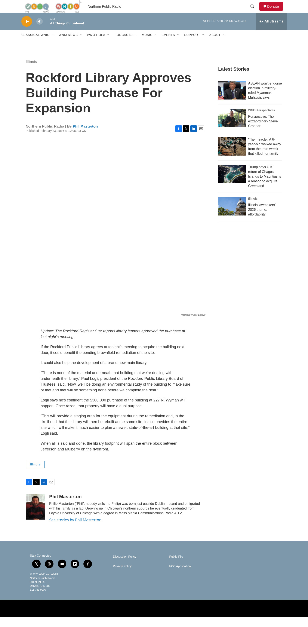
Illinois (31, 71)
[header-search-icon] (254, 11)
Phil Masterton (85, 136)
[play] (26, 31)
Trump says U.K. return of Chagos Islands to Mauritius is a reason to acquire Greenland (264, 186)
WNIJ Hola (96, 44)
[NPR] (126, 618)
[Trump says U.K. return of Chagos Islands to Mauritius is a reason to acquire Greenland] (232, 183)
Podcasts (123, 44)
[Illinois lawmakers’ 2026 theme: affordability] (232, 216)
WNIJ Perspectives (261, 120)
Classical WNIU (35, 44)
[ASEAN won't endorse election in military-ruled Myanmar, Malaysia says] (232, 100)
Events (168, 44)
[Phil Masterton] (35, 516)
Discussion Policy (124, 566)
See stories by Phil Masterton (75, 529)
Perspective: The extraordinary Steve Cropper (263, 130)
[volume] (39, 31)
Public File (176, 566)
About (215, 44)
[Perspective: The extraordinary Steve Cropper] (232, 127)
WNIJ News (68, 44)
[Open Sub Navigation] (53, 44)
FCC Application (180, 576)
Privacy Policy (122, 576)
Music (147, 44)
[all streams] (271, 31)
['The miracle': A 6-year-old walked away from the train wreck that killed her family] (232, 156)
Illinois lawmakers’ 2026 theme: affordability (261, 219)
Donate (275, 11)
